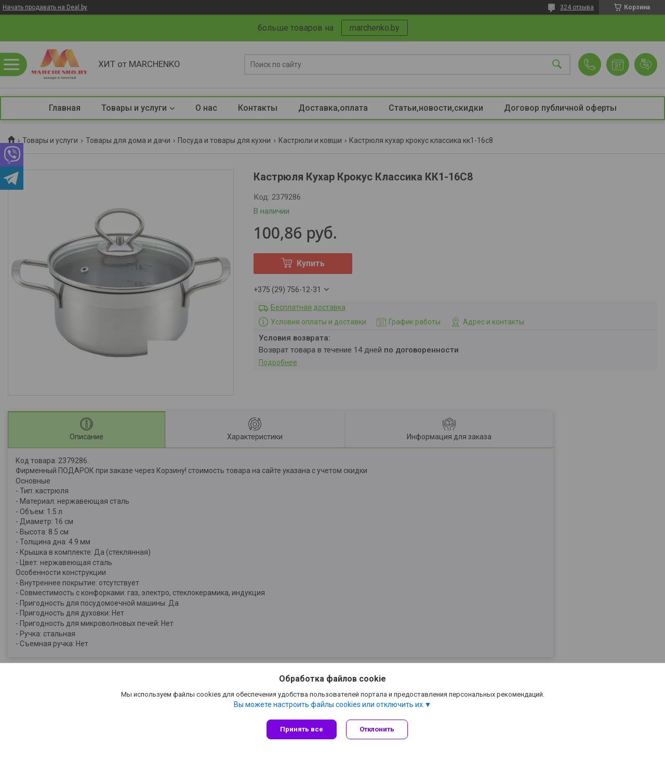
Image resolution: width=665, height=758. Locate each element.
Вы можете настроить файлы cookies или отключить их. (329, 705)
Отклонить (378, 729)
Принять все (301, 729)
